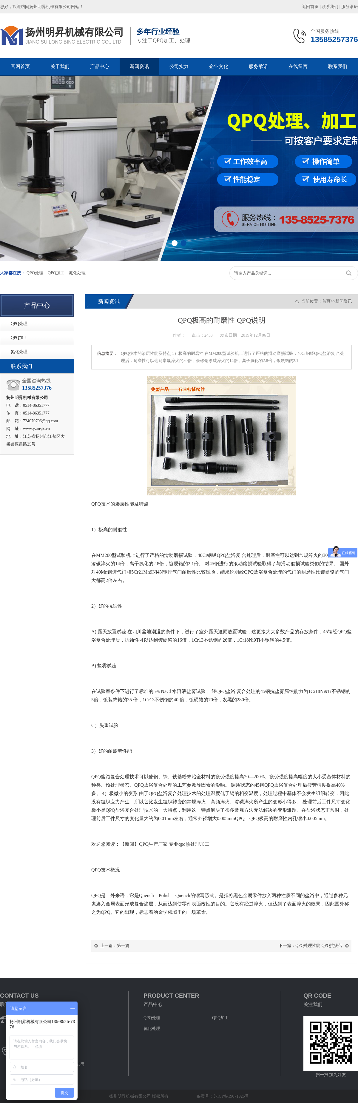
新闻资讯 (139, 66)
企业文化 (218, 66)
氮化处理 (77, 273)
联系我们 (330, 6)
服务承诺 (349, 6)
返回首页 (310, 6)
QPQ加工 (56, 273)
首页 (326, 301)
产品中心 (99, 66)
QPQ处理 (35, 273)
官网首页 (20, 66)
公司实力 (179, 66)
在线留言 (298, 66)
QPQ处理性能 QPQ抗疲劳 (318, 945)
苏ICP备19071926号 (231, 1096)
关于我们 (60, 66)
